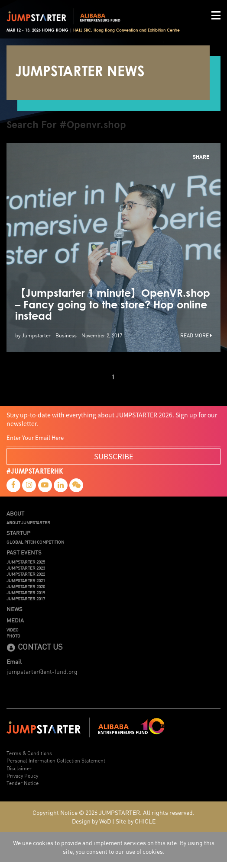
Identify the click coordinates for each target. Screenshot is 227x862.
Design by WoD (91, 821)
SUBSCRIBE (113, 456)
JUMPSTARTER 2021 (25, 580)
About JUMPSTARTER (28, 522)
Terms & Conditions (29, 752)
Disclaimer (19, 768)
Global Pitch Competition (35, 542)
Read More (196, 335)
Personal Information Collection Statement (55, 760)
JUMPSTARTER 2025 (25, 562)
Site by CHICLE (136, 821)
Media (15, 620)
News (14, 609)
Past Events (24, 552)
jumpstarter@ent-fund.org (42, 671)
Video (12, 630)
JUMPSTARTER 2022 (25, 574)
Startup (18, 533)
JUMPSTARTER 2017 (25, 599)
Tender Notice (22, 782)
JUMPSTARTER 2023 (25, 568)
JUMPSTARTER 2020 (25, 586)
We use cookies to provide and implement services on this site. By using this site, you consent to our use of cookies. (113, 847)
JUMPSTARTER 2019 (25, 593)
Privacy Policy (22, 775)
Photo (13, 636)
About (15, 513)
